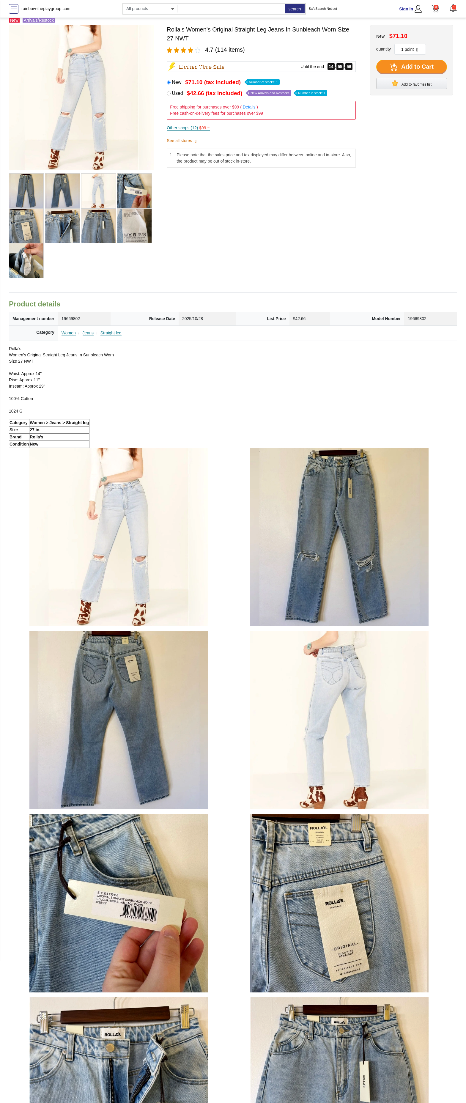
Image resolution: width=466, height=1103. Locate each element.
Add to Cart (412, 67)
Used (249, 93)
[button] (453, 8)
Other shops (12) (188, 127)
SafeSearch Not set (323, 8)
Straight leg (111, 333)
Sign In (406, 9)
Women (69, 333)
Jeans (88, 333)
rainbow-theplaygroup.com (45, 8)
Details (249, 107)
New (226, 82)
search (295, 9)
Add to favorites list (412, 83)
